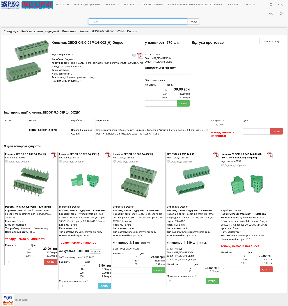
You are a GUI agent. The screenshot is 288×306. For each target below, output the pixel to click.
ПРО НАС (129, 4)
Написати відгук (271, 41)
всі (218, 124)
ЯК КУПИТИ (112, 4)
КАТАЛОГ (62, 4)
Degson (69, 59)
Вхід (280, 4)
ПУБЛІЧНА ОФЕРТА (152, 4)
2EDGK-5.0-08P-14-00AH (43, 130)
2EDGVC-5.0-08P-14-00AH (181, 154)
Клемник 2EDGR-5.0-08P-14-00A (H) (25, 154)
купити (183, 103)
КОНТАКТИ (249, 4)
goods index (21, 300)
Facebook (232, 4)
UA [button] (271, 13)
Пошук (193, 21)
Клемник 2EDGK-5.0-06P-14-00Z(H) (133, 154)
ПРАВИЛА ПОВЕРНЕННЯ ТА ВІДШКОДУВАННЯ (195, 4)
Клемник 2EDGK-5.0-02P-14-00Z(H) (79, 154)
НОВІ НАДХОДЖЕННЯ (87, 4)
